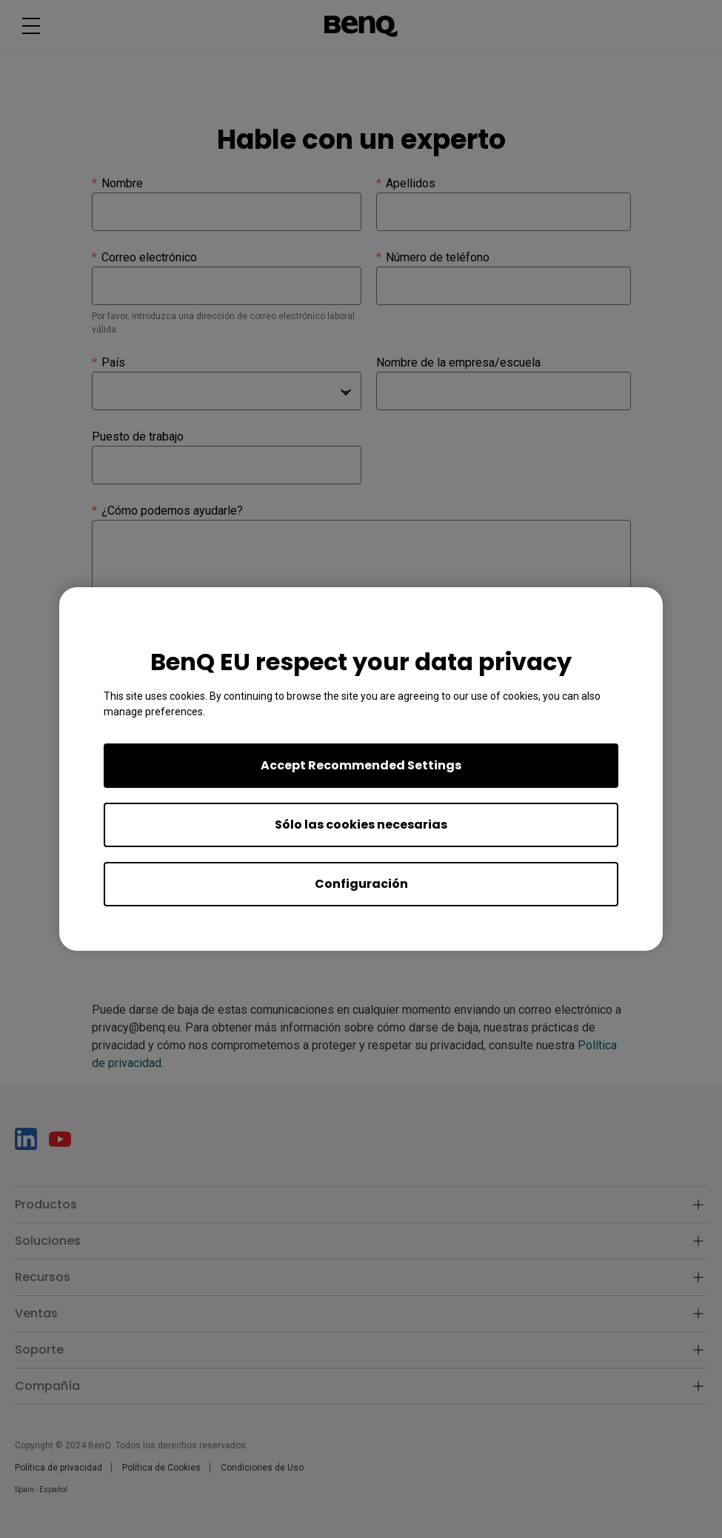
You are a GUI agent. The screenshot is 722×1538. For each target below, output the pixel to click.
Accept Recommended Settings (361, 765)
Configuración (361, 883)
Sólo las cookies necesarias (361, 824)
